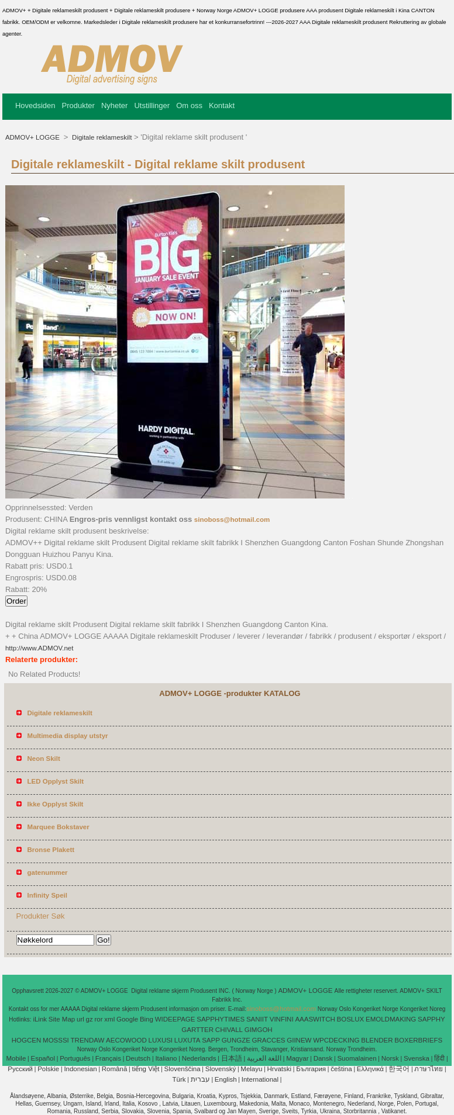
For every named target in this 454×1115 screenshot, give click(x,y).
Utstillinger (152, 105)
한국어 (399, 1068)
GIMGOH (259, 1029)
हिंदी (439, 1058)
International (260, 1079)
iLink (40, 1019)
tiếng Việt (145, 1068)
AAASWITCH (315, 1019)
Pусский (20, 1068)
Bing (146, 1019)
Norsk (390, 1058)
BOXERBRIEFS (418, 1040)
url (80, 1019)
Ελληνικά (370, 1068)
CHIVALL (229, 1029)
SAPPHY (431, 1019)
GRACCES (269, 1040)
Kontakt (222, 105)
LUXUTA (187, 1040)
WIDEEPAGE (175, 1019)
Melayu (251, 1068)
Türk (179, 1079)
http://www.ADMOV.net (39, 648)
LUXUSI (161, 1040)
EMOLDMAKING (391, 1019)
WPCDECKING (336, 1040)
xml (109, 1019)
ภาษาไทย (428, 1068)
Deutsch (138, 1058)
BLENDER (377, 1040)
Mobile (16, 1058)
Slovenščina (182, 1068)
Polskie (48, 1068)
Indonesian (80, 1068)
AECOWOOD (126, 1040)
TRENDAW (88, 1040)
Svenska (416, 1058)
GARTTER (197, 1029)
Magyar (297, 1058)
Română (114, 1068)
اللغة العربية (264, 1058)
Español (42, 1058)
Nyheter (114, 105)
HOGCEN (26, 1040)
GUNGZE (236, 1040)
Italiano (166, 1058)
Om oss (189, 105)
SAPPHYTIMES (221, 1019)
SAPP (211, 1040)
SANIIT (257, 1019)
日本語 (231, 1058)
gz (89, 1019)
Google (127, 1019)
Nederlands (199, 1058)
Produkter (78, 105)
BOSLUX (350, 1019)
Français (108, 1058)
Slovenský (220, 1068)
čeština (341, 1068)
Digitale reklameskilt (101, 137)
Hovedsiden (35, 105)
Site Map (62, 1019)
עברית (200, 1079)
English (226, 1079)
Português (75, 1058)
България (311, 1068)
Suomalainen (356, 1058)
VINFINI (282, 1019)
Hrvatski (279, 1068)
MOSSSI (56, 1040)
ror (98, 1019)
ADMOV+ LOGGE (33, 137)
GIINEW (299, 1040)
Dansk (323, 1058)
